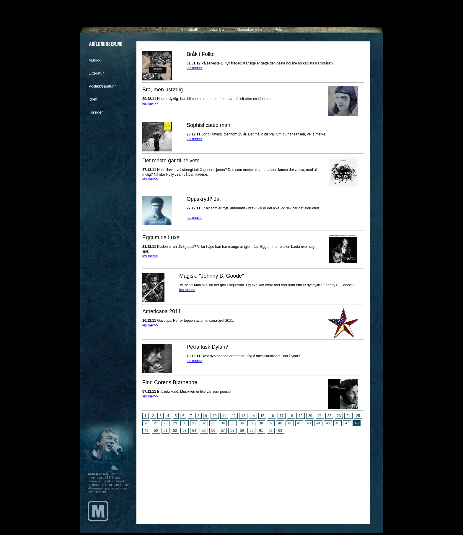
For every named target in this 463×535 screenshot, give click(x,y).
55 (204, 431)
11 (224, 416)
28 (165, 423)
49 (146, 431)
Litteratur (96, 73)
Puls (278, 29)
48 (356, 423)
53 (184, 431)
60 (251, 431)
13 (243, 416)
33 (213, 423)
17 (281, 416)
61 (261, 431)
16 (272, 416)
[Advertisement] (253, 476)
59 (242, 431)
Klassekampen (249, 29)
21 (320, 416)
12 (234, 416)
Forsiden (96, 112)
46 (337, 423)
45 (328, 423)
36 (242, 423)
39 (271, 423)
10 (214, 416)
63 (280, 431)
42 (299, 423)
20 (310, 416)
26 (146, 423)
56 (213, 431)
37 (251, 423)
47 (347, 423)
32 (204, 423)
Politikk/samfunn (103, 86)
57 (223, 431)
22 (329, 416)
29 (175, 423)
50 (156, 431)
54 (194, 431)
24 (348, 416)
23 (339, 416)
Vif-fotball (189, 29)
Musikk (94, 60)
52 (175, 431)
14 (253, 416)
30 (184, 423)
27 (156, 423)
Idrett (93, 99)
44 (318, 423)
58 (232, 431)
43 (309, 423)
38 (261, 423)
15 (262, 416)
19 (300, 416)
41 (289, 423)
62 (271, 431)
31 (194, 423)
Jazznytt (217, 29)
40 (280, 423)
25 (358, 416)
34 (223, 423)
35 (232, 423)
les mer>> (194, 68)
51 (165, 431)
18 (291, 416)
